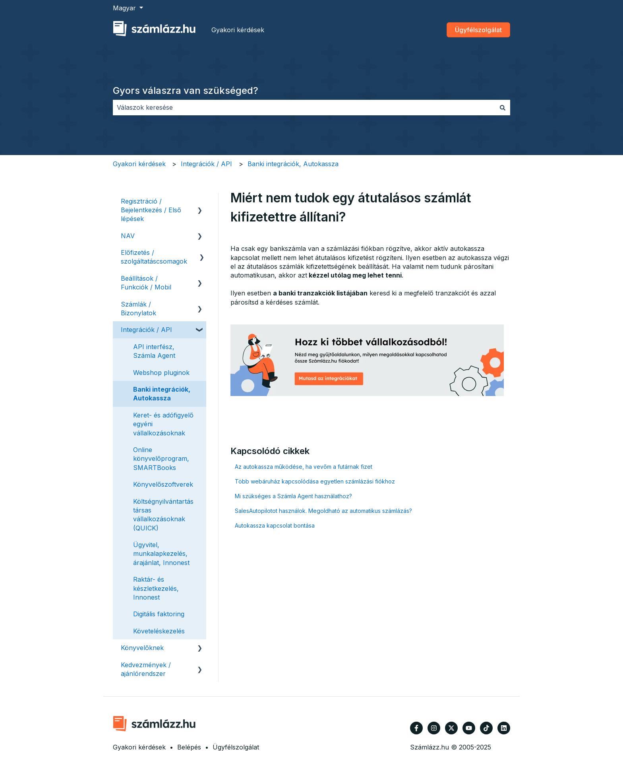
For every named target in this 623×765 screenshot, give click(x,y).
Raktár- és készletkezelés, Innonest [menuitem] (156, 588)
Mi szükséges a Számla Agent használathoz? (293, 496)
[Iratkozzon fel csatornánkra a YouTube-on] (468, 728)
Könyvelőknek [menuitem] (142, 648)
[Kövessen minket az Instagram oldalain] (434, 728)
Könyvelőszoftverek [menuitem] (163, 484)
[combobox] (304, 107)
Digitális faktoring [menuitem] (158, 614)
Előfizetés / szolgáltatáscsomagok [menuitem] (154, 257)
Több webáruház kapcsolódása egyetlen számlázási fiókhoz (315, 481)
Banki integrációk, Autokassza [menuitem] (161, 393)
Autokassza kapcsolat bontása (275, 525)
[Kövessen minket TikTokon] (486, 728)
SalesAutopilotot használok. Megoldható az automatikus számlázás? (323, 510)
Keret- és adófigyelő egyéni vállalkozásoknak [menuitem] (163, 424)
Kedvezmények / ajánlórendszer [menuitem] (146, 669)
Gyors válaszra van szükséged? (185, 90)
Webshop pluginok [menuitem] (161, 373)
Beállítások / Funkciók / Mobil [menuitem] (146, 282)
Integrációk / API (206, 164)
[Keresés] (502, 107)
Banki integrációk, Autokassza (293, 164)
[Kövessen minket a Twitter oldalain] (451, 728)
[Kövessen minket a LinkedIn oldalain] (503, 728)
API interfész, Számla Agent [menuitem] (154, 351)
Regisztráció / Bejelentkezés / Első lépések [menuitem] (151, 210)
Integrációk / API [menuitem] (146, 330)
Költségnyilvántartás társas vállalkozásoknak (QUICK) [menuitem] (163, 514)
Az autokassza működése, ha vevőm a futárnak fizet (303, 466)
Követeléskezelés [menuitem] (159, 631)
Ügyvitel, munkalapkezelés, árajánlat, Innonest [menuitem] (161, 554)
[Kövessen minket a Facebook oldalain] (416, 728)
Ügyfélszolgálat (478, 30)
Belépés (189, 747)
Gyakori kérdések (237, 30)
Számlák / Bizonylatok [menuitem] (138, 308)
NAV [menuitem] (128, 236)
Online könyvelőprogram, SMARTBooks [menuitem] (161, 459)
